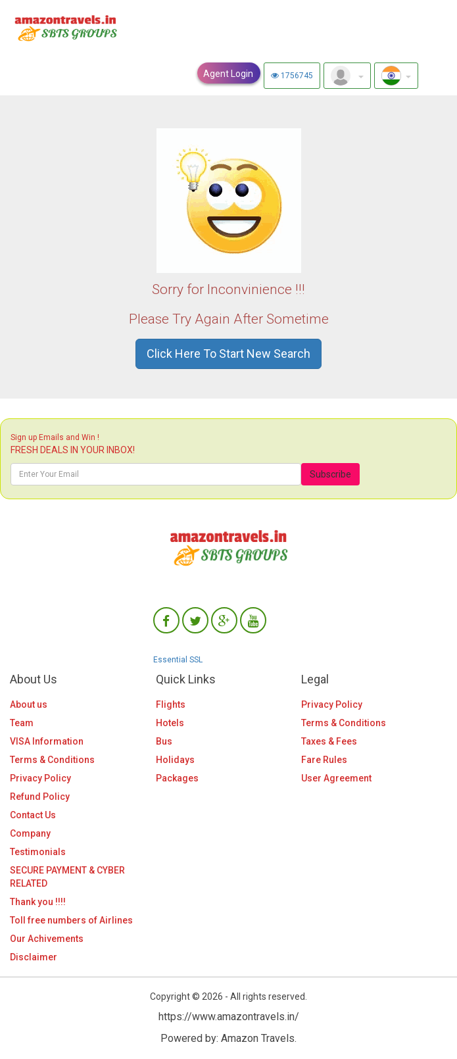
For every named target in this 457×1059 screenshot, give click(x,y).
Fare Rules (324, 759)
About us (28, 704)
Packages (177, 778)
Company (30, 833)
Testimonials (38, 852)
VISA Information (47, 741)
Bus (164, 741)
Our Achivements (47, 938)
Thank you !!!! (38, 902)
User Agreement (336, 778)
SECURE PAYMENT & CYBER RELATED (67, 877)
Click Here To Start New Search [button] (228, 353)
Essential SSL (178, 659)
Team (22, 723)
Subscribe (330, 474)
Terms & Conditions (52, 759)
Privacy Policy (40, 778)
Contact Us (33, 815)
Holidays (175, 759)
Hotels (170, 723)
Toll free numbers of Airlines (71, 920)
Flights (170, 704)
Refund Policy (40, 796)
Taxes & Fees (329, 741)
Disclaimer (33, 957)
